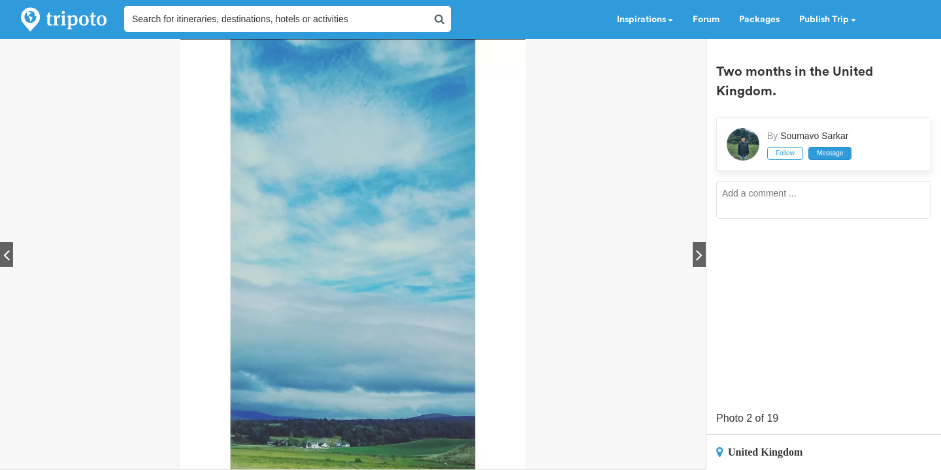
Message (830, 153)
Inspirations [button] (645, 19)
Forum (706, 19)
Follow (785, 153)
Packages (759, 19)
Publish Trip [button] (827, 19)
